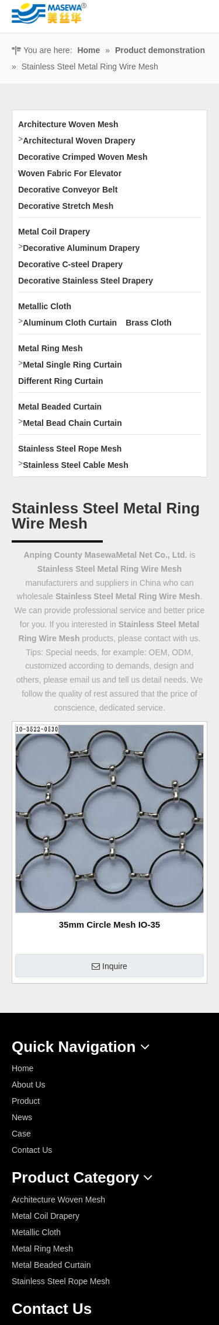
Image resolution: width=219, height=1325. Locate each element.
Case (21, 1133)
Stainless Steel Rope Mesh (69, 448)
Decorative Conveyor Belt (67, 189)
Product (26, 1101)
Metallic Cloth (44, 306)
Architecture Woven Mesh (68, 124)
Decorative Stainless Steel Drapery (85, 280)
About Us (29, 1084)
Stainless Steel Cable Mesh (75, 465)
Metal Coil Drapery (54, 231)
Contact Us (32, 1150)
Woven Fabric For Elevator (69, 173)
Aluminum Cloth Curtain (70, 322)
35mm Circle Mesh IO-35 (109, 924)
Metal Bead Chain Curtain (72, 423)
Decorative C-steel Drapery (70, 264)
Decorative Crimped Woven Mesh (82, 157)
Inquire (109, 967)
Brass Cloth (149, 322)
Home (22, 1068)
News (22, 1117)
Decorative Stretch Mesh (65, 206)
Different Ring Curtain (60, 381)
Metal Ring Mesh (50, 348)
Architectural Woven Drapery (79, 140)
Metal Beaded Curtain (60, 406)
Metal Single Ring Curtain (72, 364)
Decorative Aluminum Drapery (81, 248)
